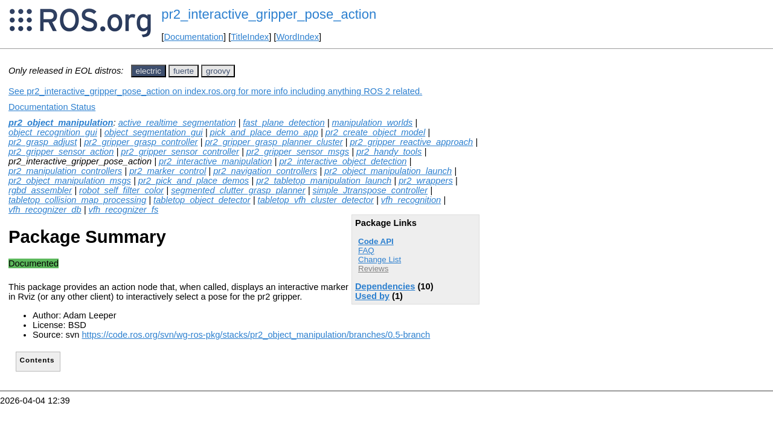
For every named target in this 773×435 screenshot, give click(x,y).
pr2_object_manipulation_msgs (69, 180)
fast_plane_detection (283, 122)
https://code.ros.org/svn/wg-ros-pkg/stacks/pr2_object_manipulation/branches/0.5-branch (256, 335)
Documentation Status (51, 107)
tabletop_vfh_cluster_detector (316, 200)
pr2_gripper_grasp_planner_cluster (273, 142)
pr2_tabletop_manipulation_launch (323, 180)
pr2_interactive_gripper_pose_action (268, 14)
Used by (372, 296)
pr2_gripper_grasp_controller (140, 142)
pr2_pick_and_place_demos (193, 180)
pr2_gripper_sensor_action (61, 151)
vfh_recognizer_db (45, 209)
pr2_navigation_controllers (265, 171)
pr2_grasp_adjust (42, 142)
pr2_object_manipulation (60, 122)
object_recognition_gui (52, 132)
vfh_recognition (411, 200)
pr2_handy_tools (389, 151)
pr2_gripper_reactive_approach (411, 142)
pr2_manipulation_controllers (65, 171)
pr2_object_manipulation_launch (388, 171)
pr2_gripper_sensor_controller (180, 151)
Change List (379, 259)
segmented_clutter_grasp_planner (238, 190)
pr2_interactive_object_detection (342, 161)
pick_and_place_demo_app (264, 132)
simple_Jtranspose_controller (370, 190)
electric (148, 71)
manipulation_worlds (372, 122)
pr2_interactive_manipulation (215, 161)
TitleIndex (250, 37)
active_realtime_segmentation (177, 122)
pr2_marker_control (167, 171)
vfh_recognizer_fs (124, 209)
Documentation (193, 37)
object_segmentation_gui (153, 132)
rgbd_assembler (40, 190)
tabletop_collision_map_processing (77, 200)
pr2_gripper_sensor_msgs (297, 151)
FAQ (366, 250)
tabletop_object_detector (202, 200)
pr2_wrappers (426, 180)
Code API (376, 241)
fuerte (183, 71)
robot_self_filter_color (121, 190)
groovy (218, 71)
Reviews (373, 268)
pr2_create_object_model (375, 132)
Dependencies (385, 286)
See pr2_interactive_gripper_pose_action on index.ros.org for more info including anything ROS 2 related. (215, 91)
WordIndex (297, 37)
